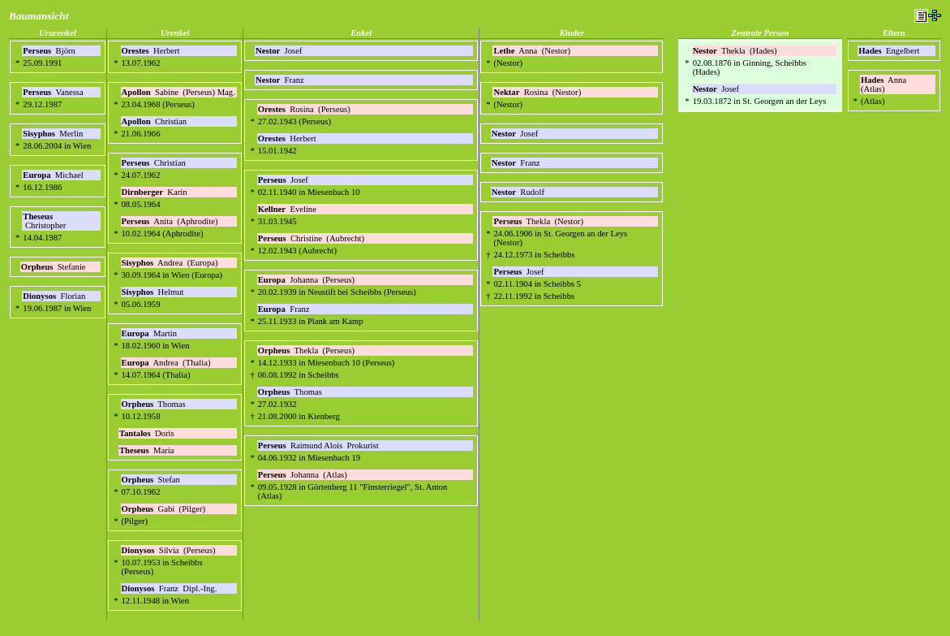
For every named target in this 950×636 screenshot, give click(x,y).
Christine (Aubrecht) (311, 238)
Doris (147, 433)
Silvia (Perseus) (169, 550)
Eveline (288, 209)
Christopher (45, 221)
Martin (150, 333)
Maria (147, 450)
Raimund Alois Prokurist (318, 445)
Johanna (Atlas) (302, 474)
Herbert (152, 50)
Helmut (154, 292)
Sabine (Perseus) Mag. (178, 92)
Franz (281, 80)
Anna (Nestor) (531, 50)
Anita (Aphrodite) (170, 221)
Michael (54, 175)
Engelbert (890, 50)
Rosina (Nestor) (537, 92)
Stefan (152, 479)
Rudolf (519, 192)
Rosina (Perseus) (304, 109)
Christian (155, 121)
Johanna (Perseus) (306, 279)
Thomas (155, 404)
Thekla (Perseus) (306, 350)
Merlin (54, 133)
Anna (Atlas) (885, 84)
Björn (50, 50)
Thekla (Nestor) (537, 221)
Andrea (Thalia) (166, 362)
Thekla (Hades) (735, 50)
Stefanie (54, 266)
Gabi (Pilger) (164, 508)
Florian (55, 296)
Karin (156, 192)
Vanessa (54, 92)
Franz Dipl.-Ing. (169, 588)
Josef (280, 50)
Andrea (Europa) (170, 262)
